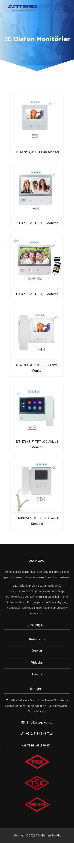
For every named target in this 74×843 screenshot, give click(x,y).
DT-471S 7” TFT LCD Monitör (37, 223)
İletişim (37, 674)
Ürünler (37, 651)
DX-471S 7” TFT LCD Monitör (37, 294)
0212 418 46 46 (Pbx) (39, 733)
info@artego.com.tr (40, 722)
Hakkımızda (37, 639)
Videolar (37, 662)
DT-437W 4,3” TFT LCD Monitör (37, 152)
